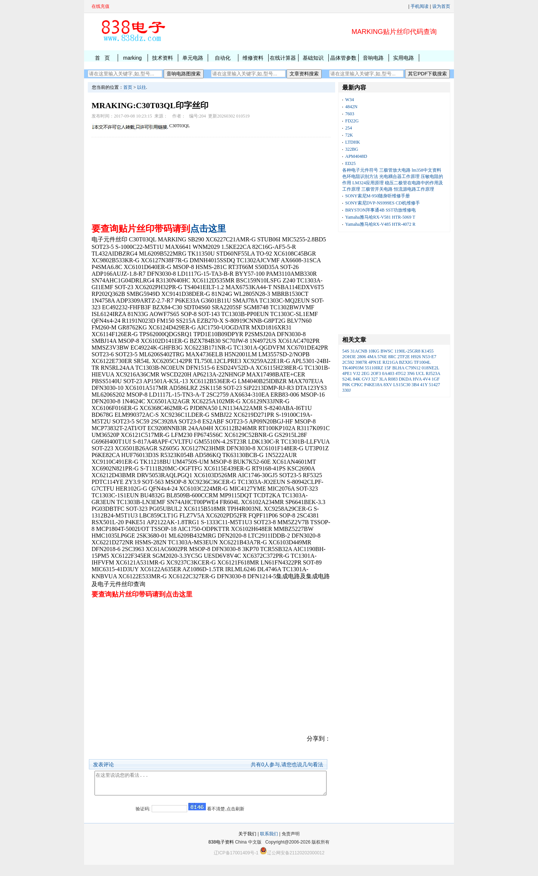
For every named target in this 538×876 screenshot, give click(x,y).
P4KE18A (373, 384)
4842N (351, 106)
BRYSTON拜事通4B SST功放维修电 (380, 210)
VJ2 (356, 373)
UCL (420, 373)
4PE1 (347, 373)
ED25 (350, 163)
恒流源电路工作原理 (414, 189)
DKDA (405, 379)
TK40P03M (353, 367)
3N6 (411, 373)
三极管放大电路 (395, 170)
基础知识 (313, 58)
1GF (435, 379)
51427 (434, 384)
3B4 (415, 384)
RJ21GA (390, 362)
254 (348, 128)
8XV (387, 384)
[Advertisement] (211, 178)
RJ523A (433, 373)
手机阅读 (420, 6)
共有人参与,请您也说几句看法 (287, 764)
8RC (392, 356)
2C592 (348, 362)
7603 (349, 113)
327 (374, 379)
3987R (361, 362)
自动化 (223, 58)
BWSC (386, 351)
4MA (372, 356)
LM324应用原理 (368, 182)
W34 (349, 99)
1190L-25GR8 (407, 351)
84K (357, 379)
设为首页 (441, 6)
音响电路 (373, 58)
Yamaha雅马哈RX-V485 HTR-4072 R (380, 224)
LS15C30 (402, 384)
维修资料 (252, 58)
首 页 (102, 58)
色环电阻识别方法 (360, 176)
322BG (351, 149)
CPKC (357, 384)
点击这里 (208, 229)
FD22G (352, 120)
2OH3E (349, 356)
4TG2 (400, 373)
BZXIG (406, 362)
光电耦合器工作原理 (399, 176)
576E (382, 356)
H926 (416, 356)
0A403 (388, 373)
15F (387, 367)
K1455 (427, 351)
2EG (365, 373)
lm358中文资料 (426, 170)
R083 (393, 379)
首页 (127, 87)
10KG (373, 351)
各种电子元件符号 (360, 170)
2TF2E (404, 356)
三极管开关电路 (377, 189)
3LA (383, 379)
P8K (346, 384)
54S (345, 351)
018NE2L (430, 367)
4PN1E (374, 362)
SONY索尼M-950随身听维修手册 (377, 195)
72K (349, 135)
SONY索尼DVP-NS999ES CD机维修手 (382, 203)
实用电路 (403, 58)
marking (132, 58)
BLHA (398, 367)
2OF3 (376, 373)
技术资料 (162, 58)
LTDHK (352, 142)
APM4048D (356, 156)
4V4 (426, 379)
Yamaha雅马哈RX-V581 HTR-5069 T (380, 217)
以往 (141, 87)
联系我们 (269, 845)
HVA (417, 379)
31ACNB (358, 351)
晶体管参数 (343, 58)
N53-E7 (429, 356)
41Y (424, 384)
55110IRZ (374, 367)
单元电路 (192, 58)
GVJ (366, 379)
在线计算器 (283, 58)
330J (346, 390)
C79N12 (413, 367)
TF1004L (422, 362)
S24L (347, 379)
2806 (361, 356)
